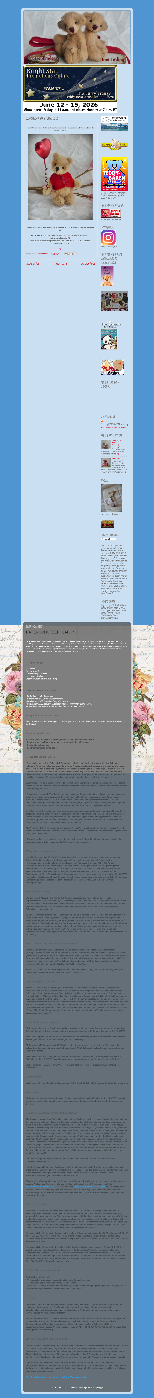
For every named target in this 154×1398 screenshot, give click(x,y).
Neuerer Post (33, 264)
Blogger (100, 1387)
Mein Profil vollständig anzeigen (113, 427)
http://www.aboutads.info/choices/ (41, 1187)
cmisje (84, 1387)
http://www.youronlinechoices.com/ (90, 1187)
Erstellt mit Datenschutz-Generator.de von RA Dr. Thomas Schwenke (57, 1377)
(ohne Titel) (116, 458)
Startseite (61, 264)
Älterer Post (88, 264)
